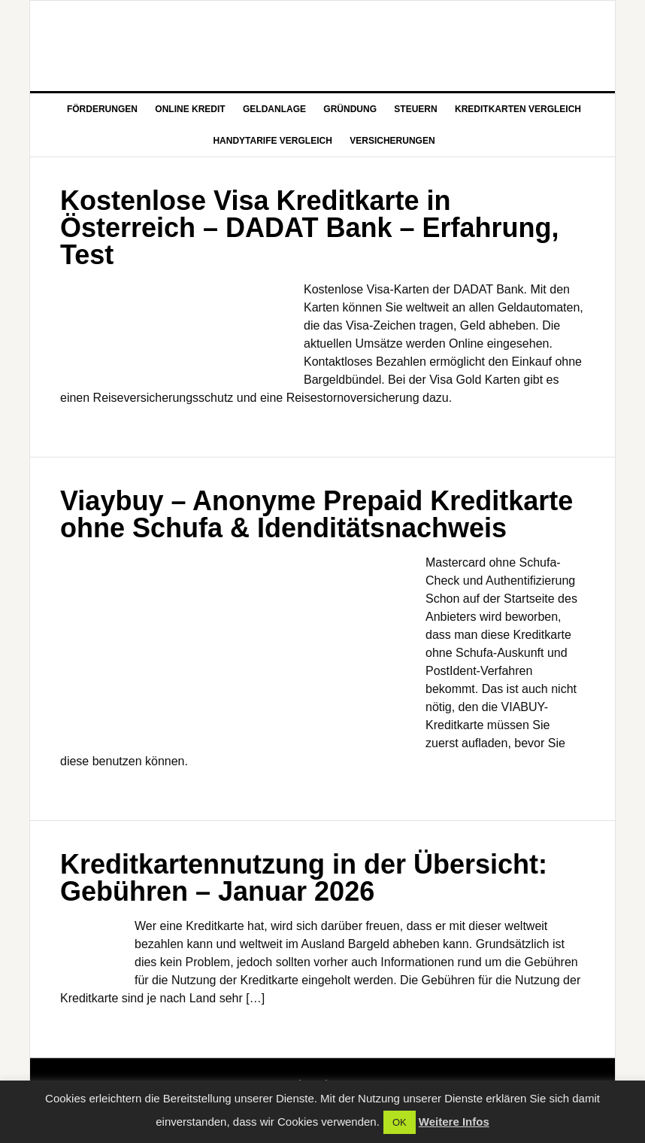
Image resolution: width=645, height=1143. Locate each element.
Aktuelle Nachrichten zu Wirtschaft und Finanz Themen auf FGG (322, 46)
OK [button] (399, 1122)
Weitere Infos (454, 1121)
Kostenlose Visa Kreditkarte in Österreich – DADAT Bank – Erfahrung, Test (309, 227)
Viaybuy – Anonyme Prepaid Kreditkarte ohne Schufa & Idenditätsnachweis (316, 514)
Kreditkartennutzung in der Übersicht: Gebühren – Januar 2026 (303, 878)
